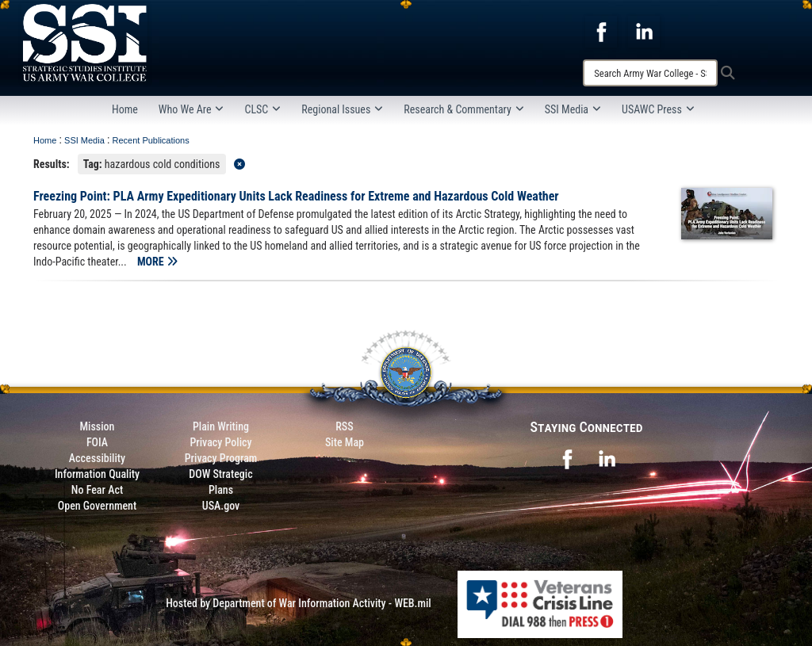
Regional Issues (342, 109)
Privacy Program (221, 458)
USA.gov (221, 505)
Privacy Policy (220, 442)
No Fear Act (97, 490)
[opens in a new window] (601, 31)
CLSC (262, 109)
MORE (157, 261)
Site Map (344, 442)
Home (125, 109)
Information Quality (97, 474)
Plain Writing (221, 426)
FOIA (97, 442)
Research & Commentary (464, 109)
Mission (97, 426)
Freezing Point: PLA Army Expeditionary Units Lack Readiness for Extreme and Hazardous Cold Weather (296, 196)
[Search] (650, 72)
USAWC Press (658, 109)
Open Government (97, 505)
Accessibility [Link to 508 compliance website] (97, 458)
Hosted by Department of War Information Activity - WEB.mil (298, 603)
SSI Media (573, 109)
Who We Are (191, 109)
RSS (344, 426)
